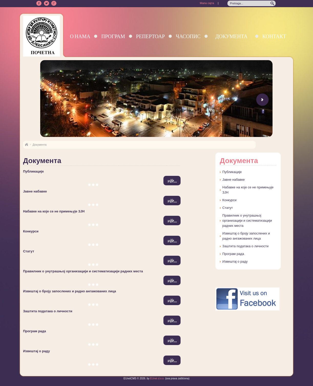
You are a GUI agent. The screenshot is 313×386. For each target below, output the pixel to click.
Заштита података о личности (47, 311)
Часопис (188, 36)
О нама (80, 36)
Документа (231, 36)
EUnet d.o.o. (157, 378)
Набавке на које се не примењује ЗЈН (54, 211)
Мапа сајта (207, 3)
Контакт (274, 36)
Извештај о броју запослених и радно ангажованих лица (69, 291)
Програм (113, 36)
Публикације (33, 171)
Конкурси (30, 231)
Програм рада (34, 331)
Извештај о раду (36, 351)
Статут (28, 251)
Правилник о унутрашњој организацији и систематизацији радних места (83, 271)
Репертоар (150, 36)
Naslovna (26, 145)
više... (172, 180)
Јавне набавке (35, 191)
